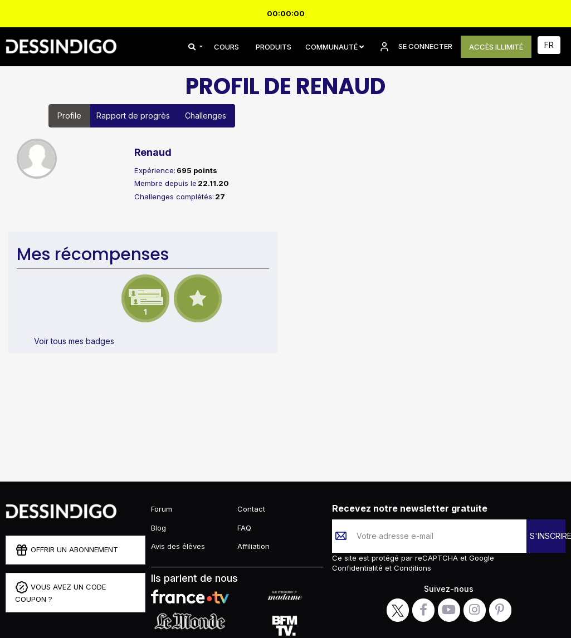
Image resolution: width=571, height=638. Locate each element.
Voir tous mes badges (74, 341)
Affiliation (253, 546)
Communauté (334, 46)
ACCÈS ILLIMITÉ (496, 46)
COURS (226, 46)
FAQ (244, 527)
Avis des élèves (178, 546)
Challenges (205, 115)
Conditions (411, 567)
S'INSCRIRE (547, 536)
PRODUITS (273, 46)
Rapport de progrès (133, 115)
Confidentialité (358, 567)
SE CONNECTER (415, 46)
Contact (251, 508)
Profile (69, 115)
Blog (158, 527)
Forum (161, 508)
